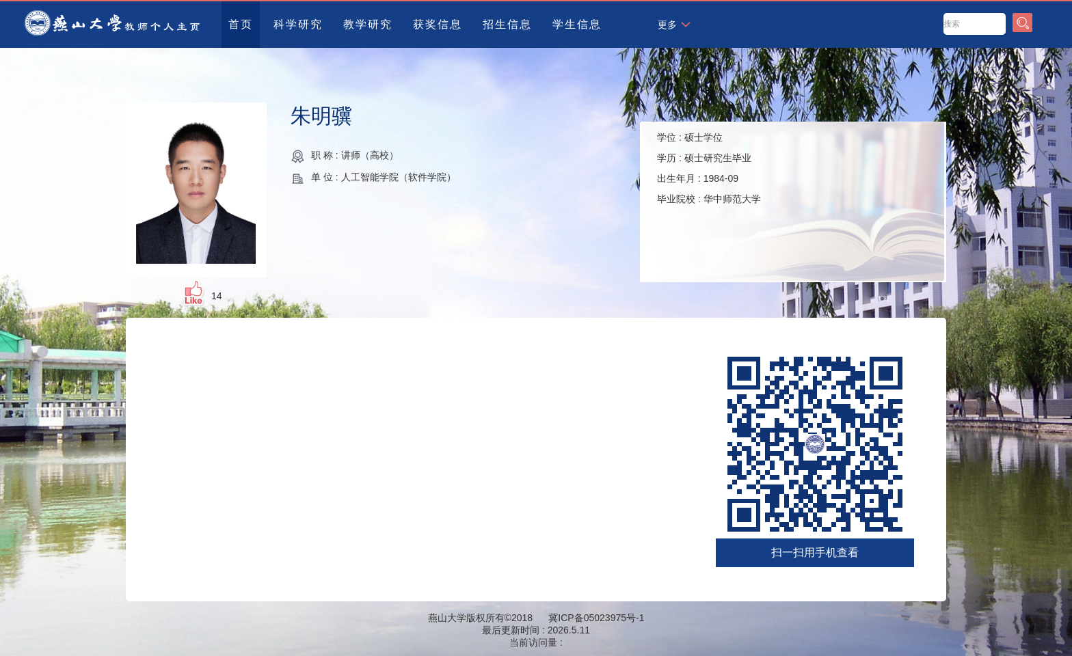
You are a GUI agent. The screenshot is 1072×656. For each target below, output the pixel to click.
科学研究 (298, 24)
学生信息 (577, 24)
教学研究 (367, 24)
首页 (240, 24)
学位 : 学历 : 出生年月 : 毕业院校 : (709, 168)
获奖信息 (437, 24)
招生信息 (507, 24)
